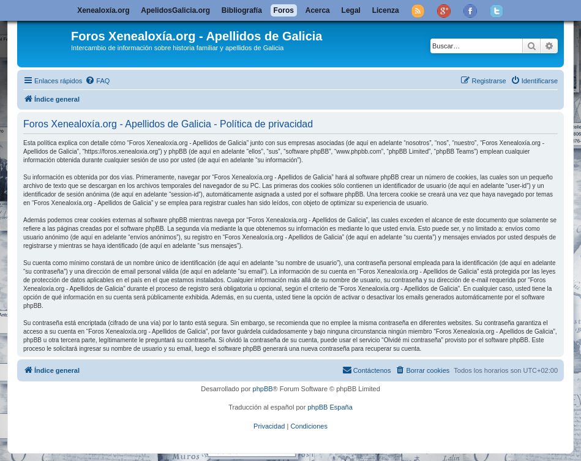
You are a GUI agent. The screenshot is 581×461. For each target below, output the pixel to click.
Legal (351, 10)
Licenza (385, 10)
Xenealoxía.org (103, 10)
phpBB (263, 388)
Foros (284, 10)
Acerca (317, 10)
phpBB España (329, 407)
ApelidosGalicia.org (175, 10)
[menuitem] (97, 80)
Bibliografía (242, 10)
